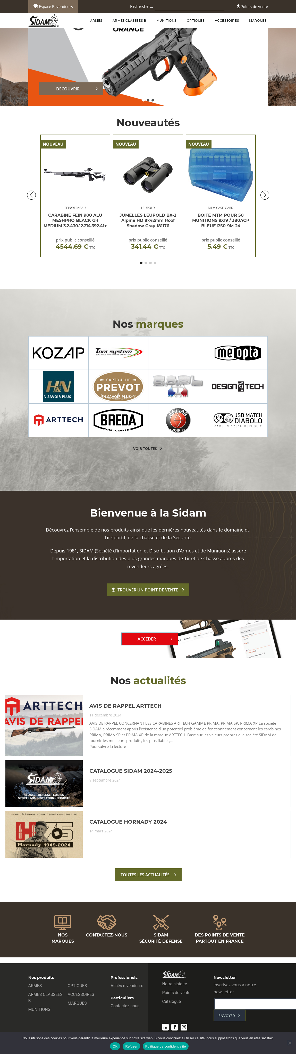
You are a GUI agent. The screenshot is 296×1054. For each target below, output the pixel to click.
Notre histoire (174, 983)
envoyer (226, 1015)
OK (115, 1046)
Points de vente (252, 6)
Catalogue (171, 1001)
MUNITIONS (166, 20)
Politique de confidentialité (165, 1046)
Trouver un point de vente (145, 590)
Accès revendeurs (127, 985)
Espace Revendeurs (53, 6)
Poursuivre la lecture (107, 746)
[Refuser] (289, 1042)
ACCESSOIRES (227, 20)
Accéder (147, 639)
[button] (143, 100)
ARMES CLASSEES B (129, 20)
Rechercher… (141, 6)
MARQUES (257, 20)
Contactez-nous (125, 1005)
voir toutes (145, 448)
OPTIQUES (196, 20)
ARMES (96, 20)
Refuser (131, 1046)
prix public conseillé (75, 243)
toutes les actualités (145, 875)
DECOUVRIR (68, 89)
